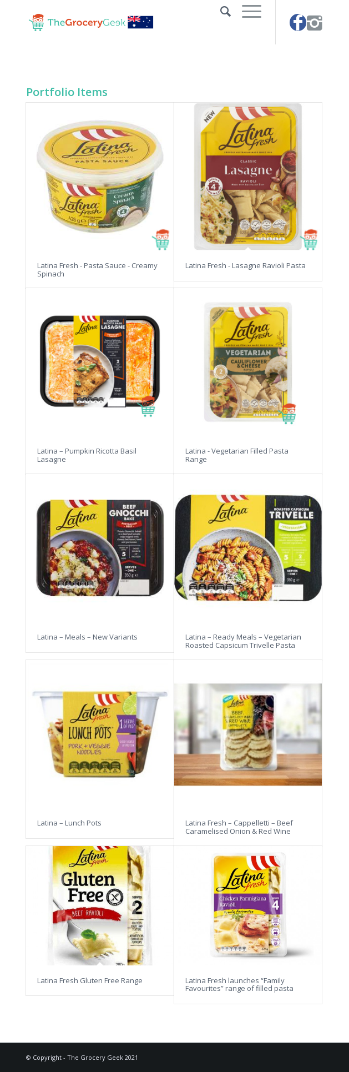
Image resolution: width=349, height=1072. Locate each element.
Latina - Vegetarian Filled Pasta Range (237, 455)
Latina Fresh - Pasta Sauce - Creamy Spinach (97, 269)
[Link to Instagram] (314, 22)
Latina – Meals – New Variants (87, 637)
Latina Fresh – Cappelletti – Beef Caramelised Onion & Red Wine (239, 827)
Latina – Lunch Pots (69, 823)
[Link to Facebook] (298, 22)
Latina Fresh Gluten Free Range (90, 980)
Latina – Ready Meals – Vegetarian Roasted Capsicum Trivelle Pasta (243, 641)
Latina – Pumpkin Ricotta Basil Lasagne (86, 455)
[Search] (220, 11)
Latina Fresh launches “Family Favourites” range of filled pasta (239, 984)
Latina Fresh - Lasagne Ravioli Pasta (245, 265)
